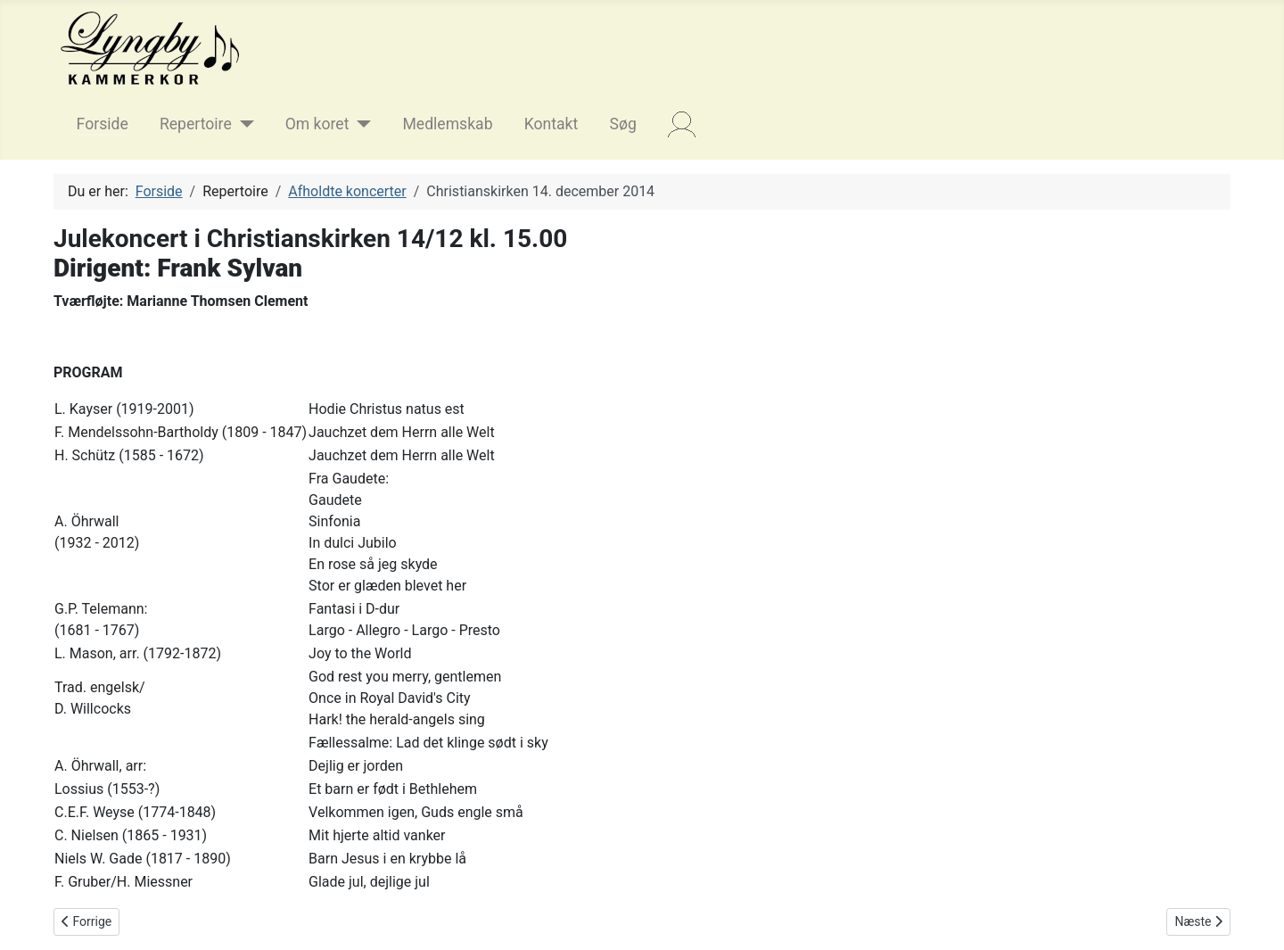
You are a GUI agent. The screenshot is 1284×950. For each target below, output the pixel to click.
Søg (622, 124)
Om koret (317, 124)
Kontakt (551, 124)
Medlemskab (447, 124)
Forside (102, 124)
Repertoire (196, 124)
